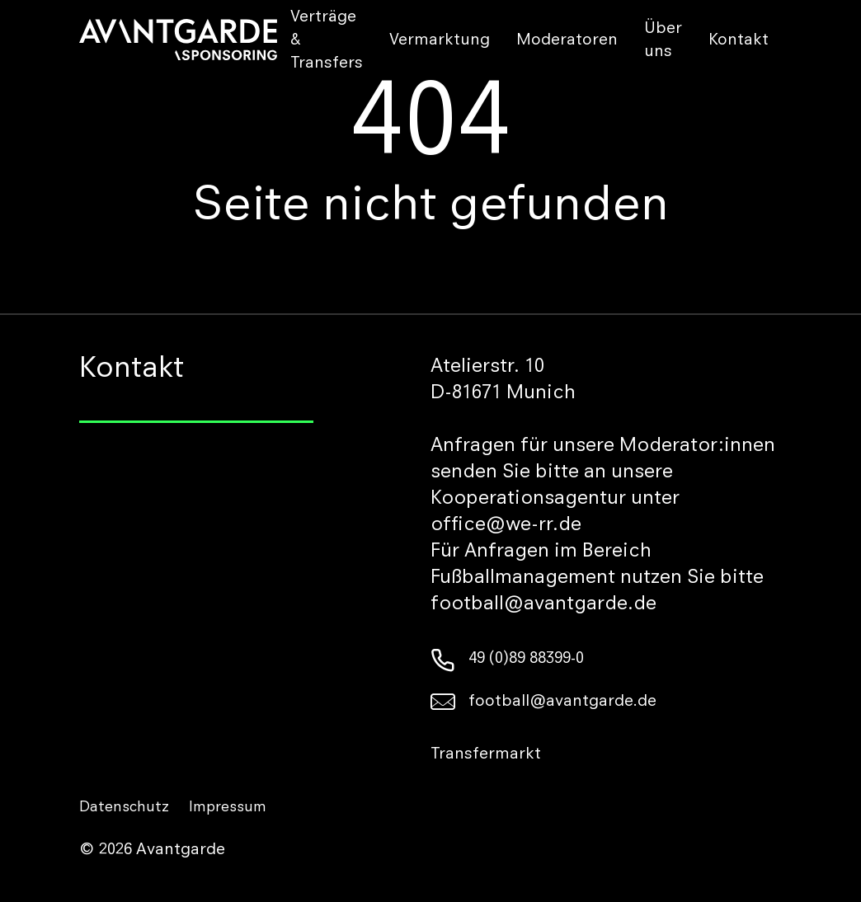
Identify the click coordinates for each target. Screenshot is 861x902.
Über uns (663, 41)
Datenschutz (124, 808)
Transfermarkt (485, 755)
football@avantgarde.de (543, 702)
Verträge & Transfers (326, 41)
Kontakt (738, 41)
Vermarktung (439, 41)
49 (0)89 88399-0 (507, 659)
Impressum (227, 808)
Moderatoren (567, 41)
